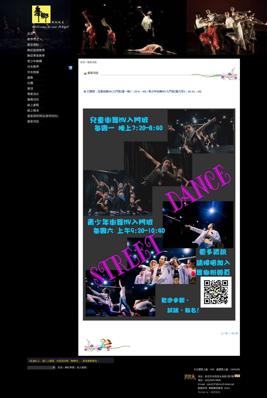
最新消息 (92, 58)
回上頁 (234, 329)
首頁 (82, 58)
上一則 (224, 329)
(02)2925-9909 (213, 376)
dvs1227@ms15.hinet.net (220, 380)
